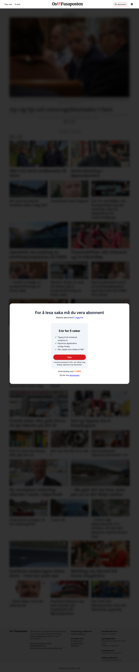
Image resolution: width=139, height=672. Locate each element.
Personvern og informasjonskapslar (46, 648)
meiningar (75, 132)
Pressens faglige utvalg (40, 643)
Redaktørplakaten (38, 646)
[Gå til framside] (67, 4)
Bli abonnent (120, 4)
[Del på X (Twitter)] (69, 122)
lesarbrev (63, 132)
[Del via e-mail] (73, 122)
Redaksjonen (77, 641)
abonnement (74, 375)
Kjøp (69, 357)
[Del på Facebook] (65, 122)
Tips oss (8, 4)
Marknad (75, 646)
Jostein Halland (78, 634)
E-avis (17, 4)
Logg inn (69, 317)
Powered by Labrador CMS (69, 668)
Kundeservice (77, 643)
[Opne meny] (132, 4)
